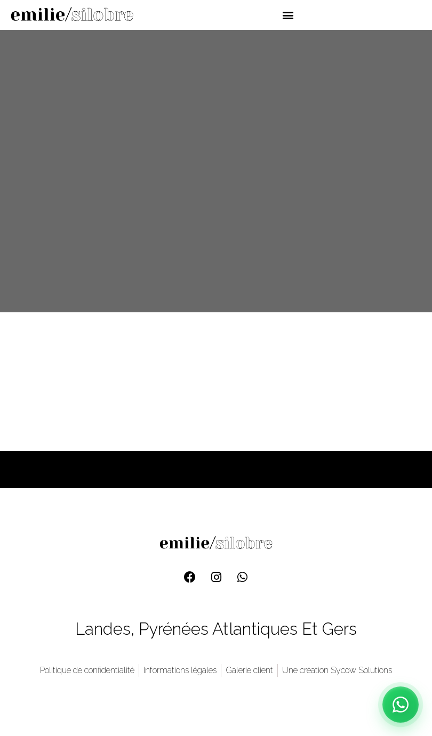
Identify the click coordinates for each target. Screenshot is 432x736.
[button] (288, 14)
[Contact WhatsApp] (400, 704)
